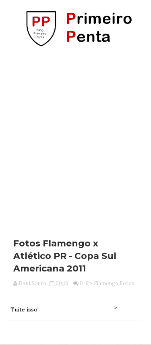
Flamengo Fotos (114, 283)
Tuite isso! (24, 309)
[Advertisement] (75, 139)
